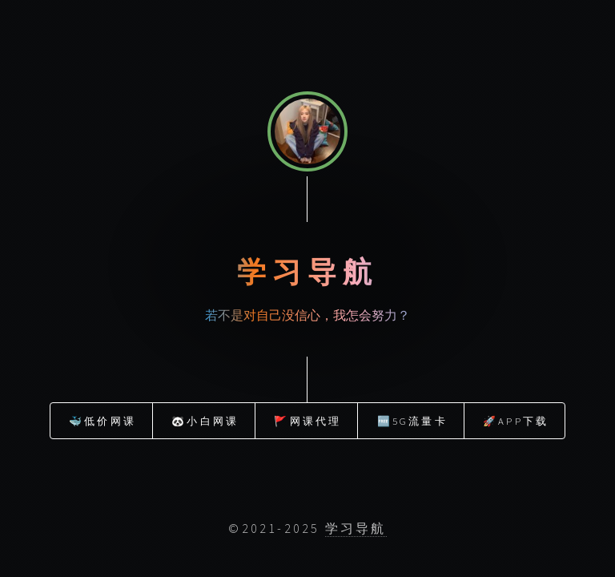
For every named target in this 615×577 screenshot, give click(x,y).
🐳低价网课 (102, 420)
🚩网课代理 (307, 420)
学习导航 (356, 528)
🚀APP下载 (516, 420)
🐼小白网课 (205, 420)
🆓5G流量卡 (412, 420)
